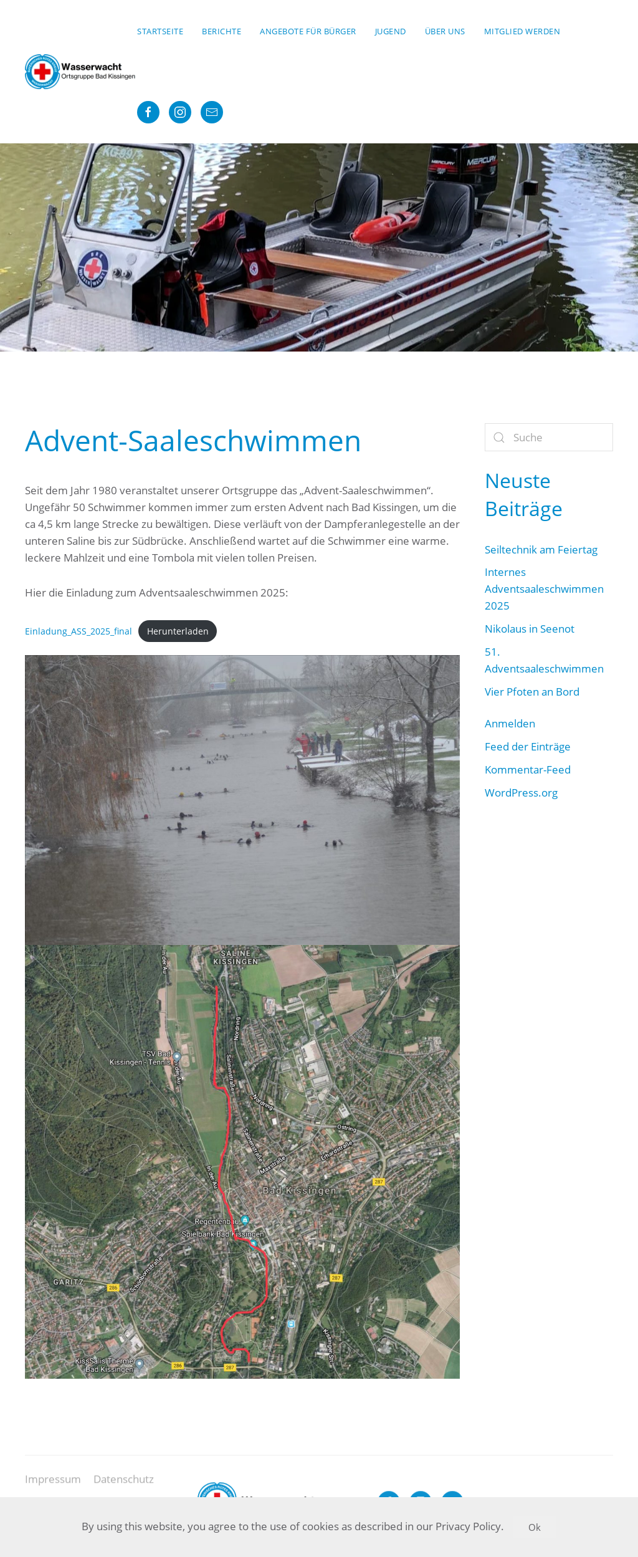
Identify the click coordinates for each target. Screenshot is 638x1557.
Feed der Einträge (528, 746)
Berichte (221, 31)
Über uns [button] (445, 31)
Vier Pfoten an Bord (532, 691)
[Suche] (549, 437)
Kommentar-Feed (528, 769)
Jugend (390, 31)
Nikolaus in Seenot (529, 628)
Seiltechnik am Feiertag (541, 549)
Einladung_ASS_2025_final (78, 631)
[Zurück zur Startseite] (81, 72)
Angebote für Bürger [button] (308, 31)
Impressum (53, 1485)
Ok (534, 1527)
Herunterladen (178, 631)
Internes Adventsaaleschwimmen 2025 (544, 589)
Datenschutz (123, 1485)
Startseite (160, 31)
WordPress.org (521, 792)
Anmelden (510, 723)
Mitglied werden (522, 31)
